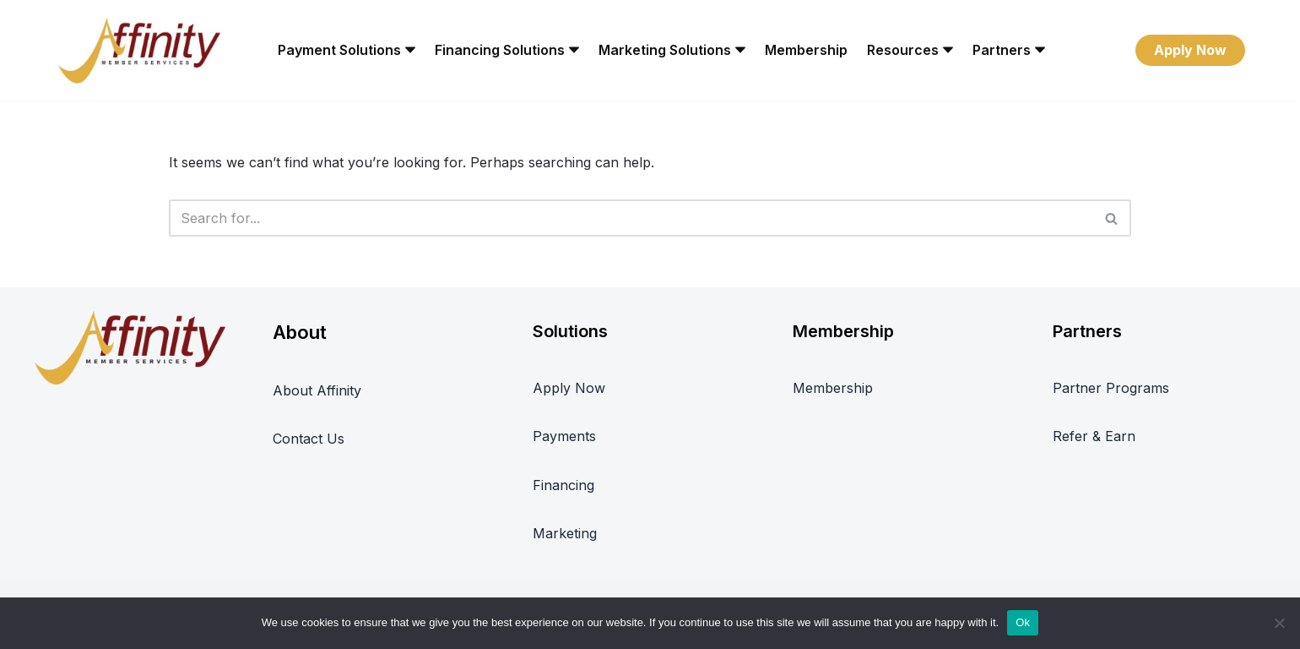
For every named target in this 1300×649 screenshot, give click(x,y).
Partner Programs (1111, 387)
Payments (564, 436)
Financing (563, 485)
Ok (1023, 622)
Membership (806, 49)
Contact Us (308, 438)
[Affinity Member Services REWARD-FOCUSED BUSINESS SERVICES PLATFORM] (139, 50)
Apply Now (1190, 49)
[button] (410, 50)
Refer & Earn (1094, 436)
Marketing (565, 533)
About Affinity (317, 390)
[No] (1278, 622)
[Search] (631, 218)
